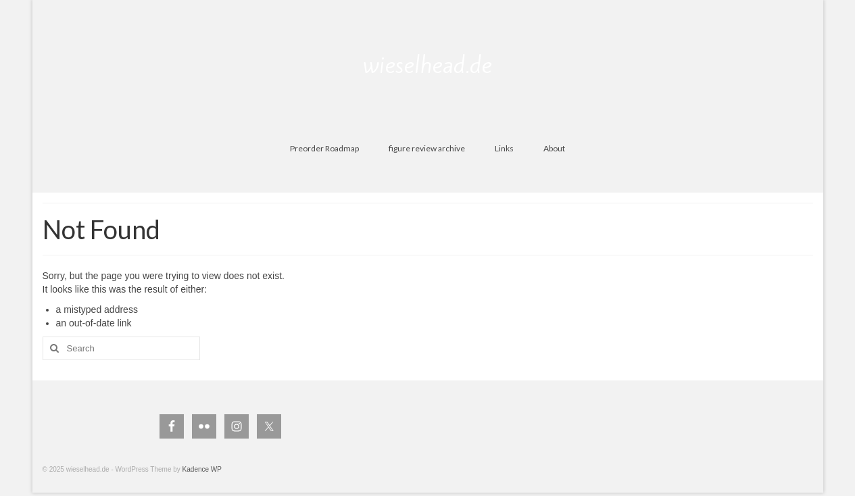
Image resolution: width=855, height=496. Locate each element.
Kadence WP (202, 469)
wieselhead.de (427, 64)
